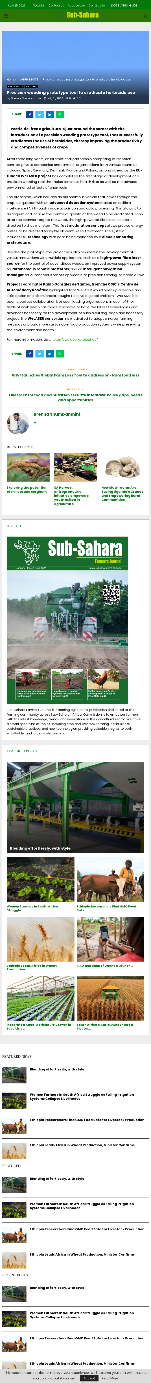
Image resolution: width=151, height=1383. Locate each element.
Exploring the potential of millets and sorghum (27, 489)
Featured (31, 86)
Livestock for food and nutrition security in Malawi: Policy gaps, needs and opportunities (75, 397)
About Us (39, 5)
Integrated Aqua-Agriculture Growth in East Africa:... (39, 1026)
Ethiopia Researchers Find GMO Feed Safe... (106, 908)
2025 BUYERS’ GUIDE (123, 5)
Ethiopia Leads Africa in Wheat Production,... (32, 967)
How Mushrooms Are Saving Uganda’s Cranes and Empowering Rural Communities (122, 493)
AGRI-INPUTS (15, 86)
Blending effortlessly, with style (40, 848)
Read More (110, 1378)
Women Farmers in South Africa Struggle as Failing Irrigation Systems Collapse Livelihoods (82, 1096)
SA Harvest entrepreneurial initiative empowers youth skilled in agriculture (71, 495)
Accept (89, 1378)
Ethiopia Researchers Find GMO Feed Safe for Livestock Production (87, 1120)
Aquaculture (76, 5)
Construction (98, 5)
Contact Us (56, 5)
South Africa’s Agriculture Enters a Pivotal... (105, 1026)
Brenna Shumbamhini (26, 98)
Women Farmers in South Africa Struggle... (32, 908)
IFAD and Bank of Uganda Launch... (105, 966)
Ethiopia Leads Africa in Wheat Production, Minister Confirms (82, 1145)
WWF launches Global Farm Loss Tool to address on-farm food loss (75, 375)
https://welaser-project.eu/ (75, 339)
